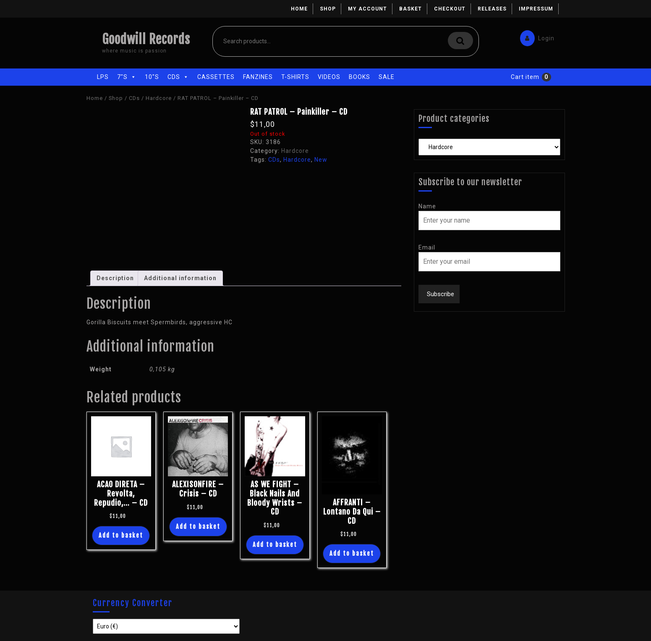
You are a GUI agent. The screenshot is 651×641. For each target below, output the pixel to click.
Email (426, 247)
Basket (410, 9)
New (320, 159)
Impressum (536, 9)
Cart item (525, 77)
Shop (328, 9)
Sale (387, 77)
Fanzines (258, 77)
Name (427, 206)
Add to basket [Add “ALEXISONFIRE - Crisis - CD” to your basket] (198, 526)
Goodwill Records (146, 39)
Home (299, 9)
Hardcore (159, 98)
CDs (178, 76)
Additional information (180, 278)
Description (115, 278)
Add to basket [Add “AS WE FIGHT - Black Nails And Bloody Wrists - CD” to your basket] (275, 544)
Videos (329, 77)
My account (367, 9)
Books (359, 77)
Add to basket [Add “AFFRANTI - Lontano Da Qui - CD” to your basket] (351, 553)
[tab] (115, 278)
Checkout (449, 9)
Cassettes (216, 77)
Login (535, 36)
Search (460, 40)
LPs (103, 77)
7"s (126, 76)
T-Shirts (295, 77)
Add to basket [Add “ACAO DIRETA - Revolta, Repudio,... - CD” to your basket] (121, 535)
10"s (152, 77)
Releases (492, 9)
